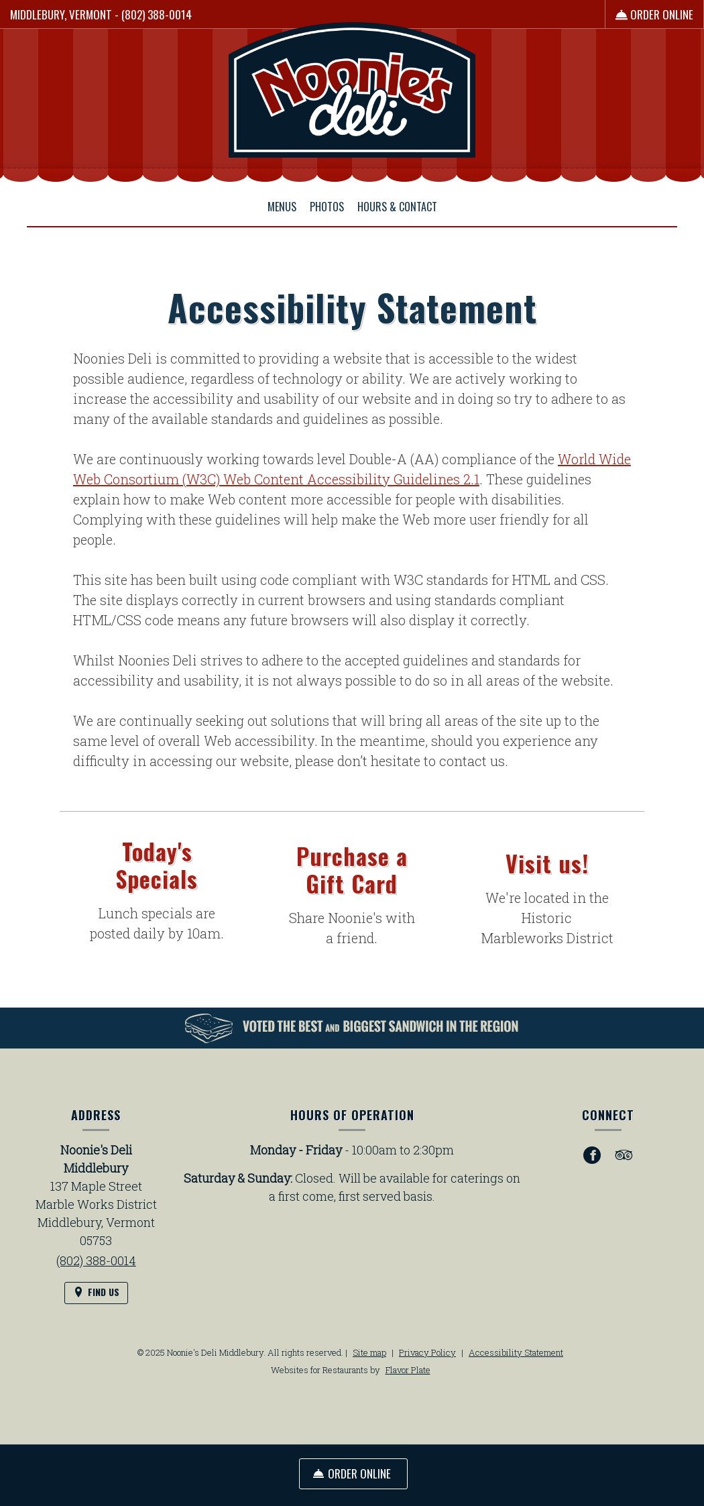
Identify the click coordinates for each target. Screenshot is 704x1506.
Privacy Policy (427, 1352)
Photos (327, 207)
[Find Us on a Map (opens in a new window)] (96, 1293)
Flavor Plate (408, 1370)
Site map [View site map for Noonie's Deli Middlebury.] (369, 1352)
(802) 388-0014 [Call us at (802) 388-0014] (156, 14)
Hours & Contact (397, 207)
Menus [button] (282, 207)
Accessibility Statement (516, 1352)
